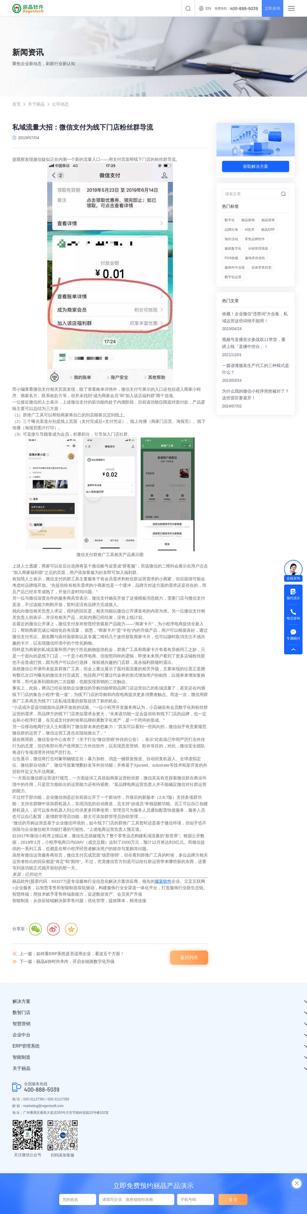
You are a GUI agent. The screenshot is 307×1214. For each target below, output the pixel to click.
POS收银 (231, 258)
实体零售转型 (261, 268)
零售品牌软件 (255, 239)
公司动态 (60, 104)
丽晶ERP (268, 230)
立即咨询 (271, 8)
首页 (16, 104)
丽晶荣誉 (268, 220)
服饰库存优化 (255, 258)
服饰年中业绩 (235, 268)
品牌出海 (231, 230)
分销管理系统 (258, 249)
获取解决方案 (255, 166)
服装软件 (163, 881)
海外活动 (231, 239)
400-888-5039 (42, 1090)
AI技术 (249, 230)
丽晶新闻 (248, 220)
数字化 (230, 220)
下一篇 (67, 961)
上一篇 (72, 953)
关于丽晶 (36, 104)
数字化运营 (233, 277)
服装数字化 (233, 249)
